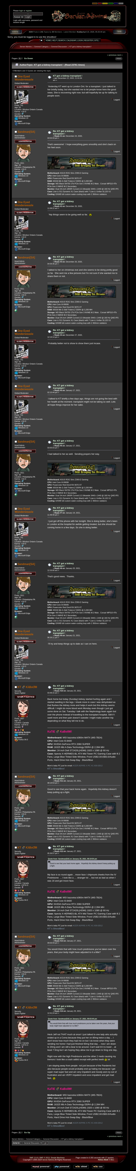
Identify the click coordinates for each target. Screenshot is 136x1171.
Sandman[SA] (26, 131)
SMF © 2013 (44, 1158)
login (21, 11)
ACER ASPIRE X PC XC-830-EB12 (88, 766)
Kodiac (80, 32)
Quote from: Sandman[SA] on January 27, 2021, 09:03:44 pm (72, 1019)
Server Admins (26, 47)
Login (80, 40)
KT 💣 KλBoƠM (27, 687)
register (29, 11)
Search (61, 40)
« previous (111, 55)
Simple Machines (58, 1158)
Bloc (112, 1160)
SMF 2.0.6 (33, 1158)
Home (48, 40)
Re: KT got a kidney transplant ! (63, 132)
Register (88, 40)
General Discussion (59, 47)
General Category (41, 47)
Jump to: (16, 1143)
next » (119, 55)
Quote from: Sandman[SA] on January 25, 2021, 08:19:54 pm (72, 859)
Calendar (71, 40)
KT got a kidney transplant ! (80, 47)
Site (96, 40)
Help (54, 40)
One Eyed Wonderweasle (24, 78)
